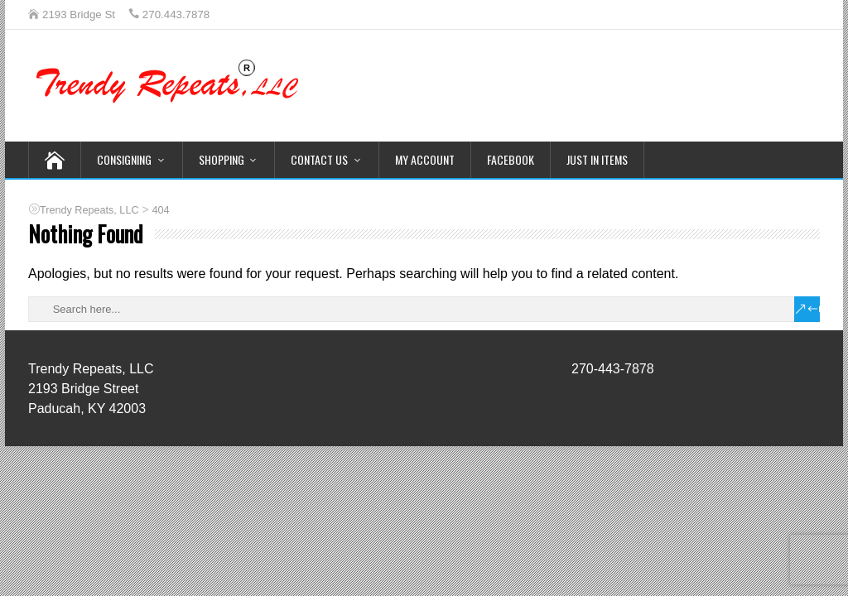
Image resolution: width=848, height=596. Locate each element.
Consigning (124, 159)
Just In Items (597, 159)
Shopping (221, 159)
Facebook (510, 159)
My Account (425, 159)
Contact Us (319, 159)
